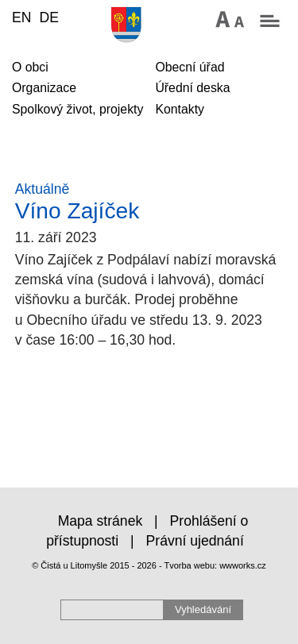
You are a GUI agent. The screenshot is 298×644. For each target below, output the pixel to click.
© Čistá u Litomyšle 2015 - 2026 (94, 565)
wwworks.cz (242, 565)
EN (21, 17)
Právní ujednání (195, 541)
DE (48, 17)
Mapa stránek (100, 521)
